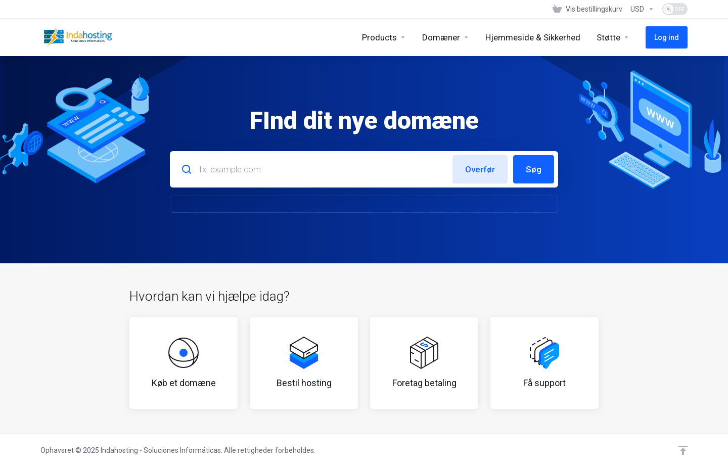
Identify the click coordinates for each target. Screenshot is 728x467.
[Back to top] (683, 450)
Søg (533, 169)
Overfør (480, 169)
